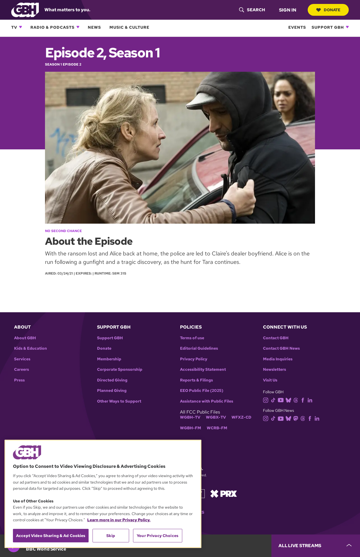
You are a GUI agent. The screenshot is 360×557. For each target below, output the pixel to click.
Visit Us (270, 380)
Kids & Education (30, 348)
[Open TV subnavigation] (20, 27)
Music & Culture (129, 27)
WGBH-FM (190, 428)
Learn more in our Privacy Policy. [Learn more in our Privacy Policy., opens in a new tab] (118, 519)
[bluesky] (289, 400)
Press (19, 380)
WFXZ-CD (241, 417)
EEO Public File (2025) (201, 390)
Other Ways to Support (119, 401)
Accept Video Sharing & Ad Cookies (51, 535)
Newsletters (274, 369)
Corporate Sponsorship (119, 369)
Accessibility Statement (203, 369)
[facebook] (303, 400)
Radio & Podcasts (52, 27)
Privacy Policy (193, 359)
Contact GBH (276, 338)
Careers (21, 369)
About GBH (25, 338)
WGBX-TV (216, 417)
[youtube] (282, 400)
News (94, 27)
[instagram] (267, 400)
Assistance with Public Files (206, 401)
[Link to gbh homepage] (25, 9)
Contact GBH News (281, 348)
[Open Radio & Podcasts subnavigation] (77, 27)
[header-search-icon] (252, 9)
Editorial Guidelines (199, 348)
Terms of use (192, 338)
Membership (109, 359)
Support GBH (328, 27)
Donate (328, 9)
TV (14, 27)
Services (22, 359)
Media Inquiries (277, 359)
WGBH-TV (190, 417)
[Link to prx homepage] (223, 493)
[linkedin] (311, 400)
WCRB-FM (217, 428)
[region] (102, 494)
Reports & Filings (196, 380)
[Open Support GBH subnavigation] (347, 27)
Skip (110, 535)
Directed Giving (112, 380)
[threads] (296, 400)
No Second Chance (63, 231)
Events (297, 27)
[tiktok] (274, 400)
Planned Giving (112, 390)
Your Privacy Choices (157, 535)
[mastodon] (296, 418)
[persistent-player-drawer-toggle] (315, 545)
